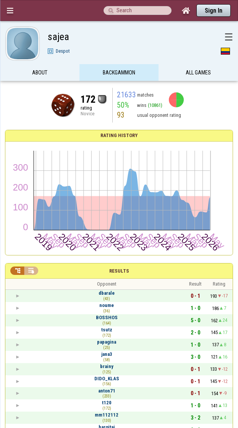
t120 (107, 402)
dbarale (107, 293)
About (39, 74)
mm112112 (106, 415)
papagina (106, 342)
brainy (106, 366)
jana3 (106, 354)
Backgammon (119, 74)
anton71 (106, 391)
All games (198, 74)
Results (119, 271)
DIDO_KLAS (106, 378)
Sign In (213, 10)
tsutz (106, 330)
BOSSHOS (107, 317)
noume (106, 305)
